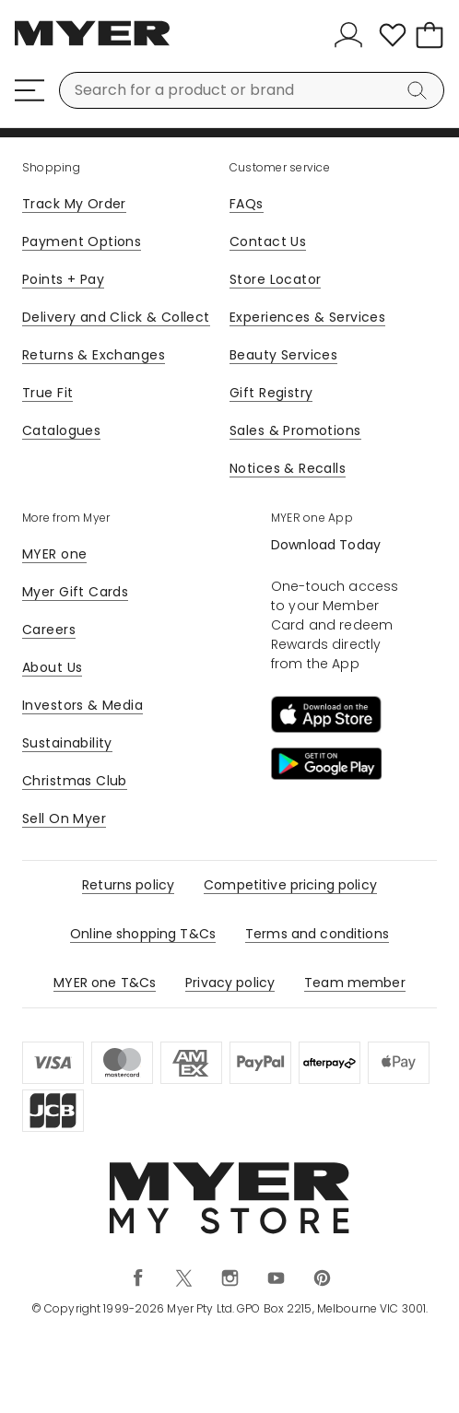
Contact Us (268, 241)
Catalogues (61, 430)
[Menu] (29, 90)
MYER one (54, 554)
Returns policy (128, 885)
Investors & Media (82, 705)
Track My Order (74, 203)
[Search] (420, 90)
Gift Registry (271, 392)
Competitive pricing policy (290, 885)
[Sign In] (352, 35)
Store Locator (275, 279)
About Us (52, 667)
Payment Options (81, 241)
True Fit (47, 392)
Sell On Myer (64, 818)
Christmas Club (74, 780)
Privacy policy (230, 982)
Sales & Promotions (295, 430)
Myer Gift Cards (75, 592)
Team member (355, 982)
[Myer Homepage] (92, 43)
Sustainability (67, 743)
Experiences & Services (307, 317)
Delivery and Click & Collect (116, 317)
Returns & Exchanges (93, 355)
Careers (49, 629)
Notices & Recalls (288, 468)
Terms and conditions (317, 933)
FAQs (247, 203)
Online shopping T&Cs (143, 933)
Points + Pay (63, 279)
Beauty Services (283, 355)
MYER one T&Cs (104, 982)
